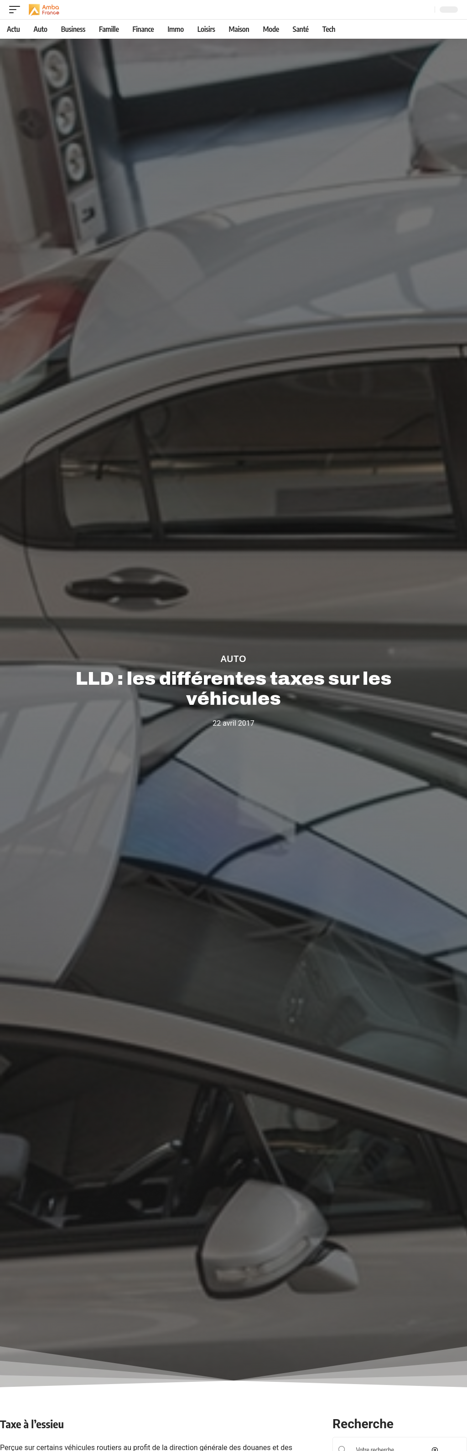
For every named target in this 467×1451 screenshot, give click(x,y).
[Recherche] (426, 10)
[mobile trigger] (17, 9)
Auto (233, 658)
